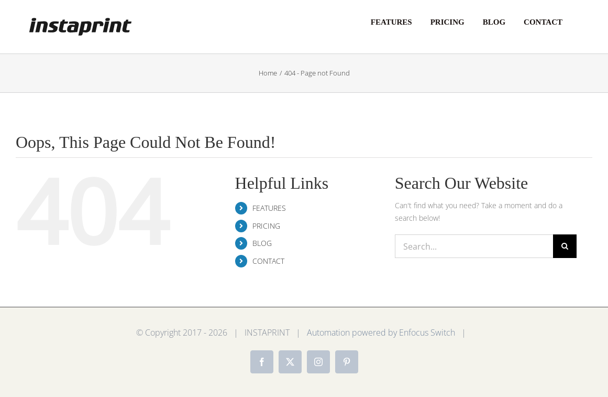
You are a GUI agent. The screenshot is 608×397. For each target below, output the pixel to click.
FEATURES (269, 208)
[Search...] (474, 246)
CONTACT (268, 261)
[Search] (565, 246)
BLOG (262, 243)
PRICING (266, 226)
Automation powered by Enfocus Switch (381, 332)
